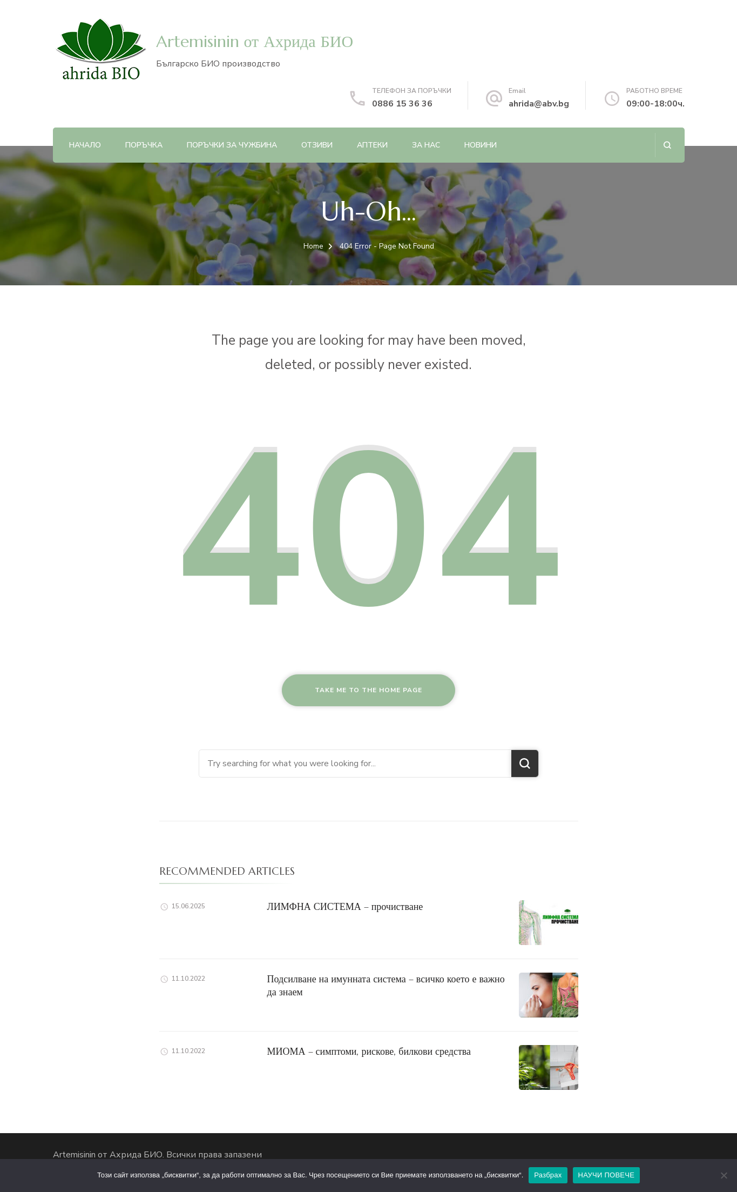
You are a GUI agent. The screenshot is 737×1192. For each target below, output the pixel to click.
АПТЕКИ (372, 145)
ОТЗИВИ (317, 145)
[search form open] (667, 145)
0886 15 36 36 (402, 104)
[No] (723, 1175)
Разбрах (548, 1175)
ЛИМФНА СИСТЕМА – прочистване (345, 906)
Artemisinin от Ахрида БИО (255, 41)
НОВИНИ (480, 145)
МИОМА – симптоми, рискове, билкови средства (369, 1051)
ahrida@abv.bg (539, 104)
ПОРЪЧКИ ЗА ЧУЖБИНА (232, 145)
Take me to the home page (368, 690)
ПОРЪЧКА (144, 145)
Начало (85, 145)
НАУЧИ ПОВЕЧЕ (606, 1175)
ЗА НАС (426, 145)
